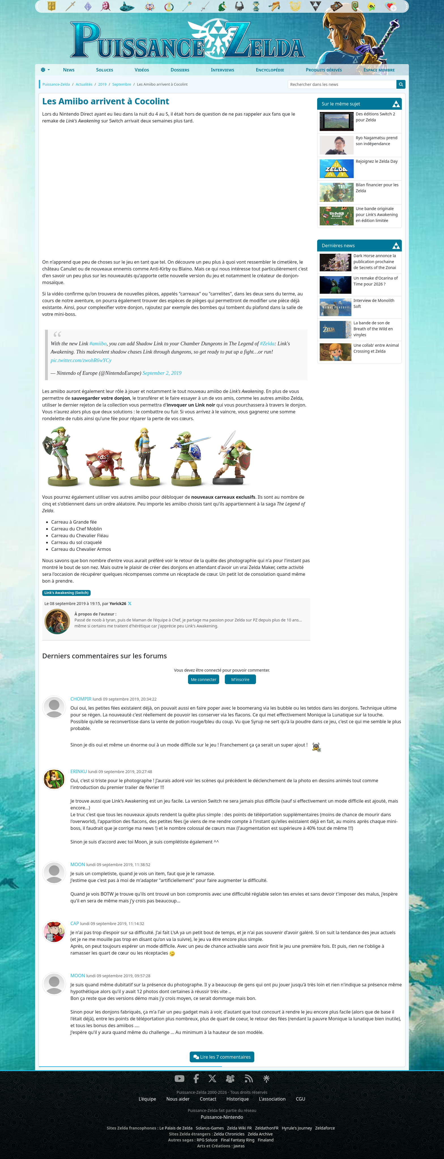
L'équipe (147, 1099)
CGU (300, 1099)
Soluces (104, 70)
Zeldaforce (325, 1128)
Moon (78, 864)
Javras (239, 1146)
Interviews (222, 70)
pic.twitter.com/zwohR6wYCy (81, 360)
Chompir (81, 699)
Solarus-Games (210, 1128)
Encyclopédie (270, 70)
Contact (208, 1099)
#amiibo (97, 343)
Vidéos (142, 70)
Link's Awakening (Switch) (66, 592)
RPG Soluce (207, 1140)
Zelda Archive (260, 1134)
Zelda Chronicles (229, 1134)
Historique (238, 1099)
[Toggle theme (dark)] (45, 69)
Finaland (266, 1140)
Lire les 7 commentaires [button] (222, 1057)
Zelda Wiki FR (239, 1128)
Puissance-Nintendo (222, 1117)
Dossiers (180, 70)
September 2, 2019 (162, 373)
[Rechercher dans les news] (342, 84)
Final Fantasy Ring (237, 1140)
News (68, 70)
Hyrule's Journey (297, 1128)
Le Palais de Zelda (176, 1128)
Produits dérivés (324, 70)
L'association (272, 1099)
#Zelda (267, 343)
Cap (75, 923)
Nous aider (177, 1099)
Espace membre (379, 70)
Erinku (79, 771)
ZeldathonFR (267, 1128)
